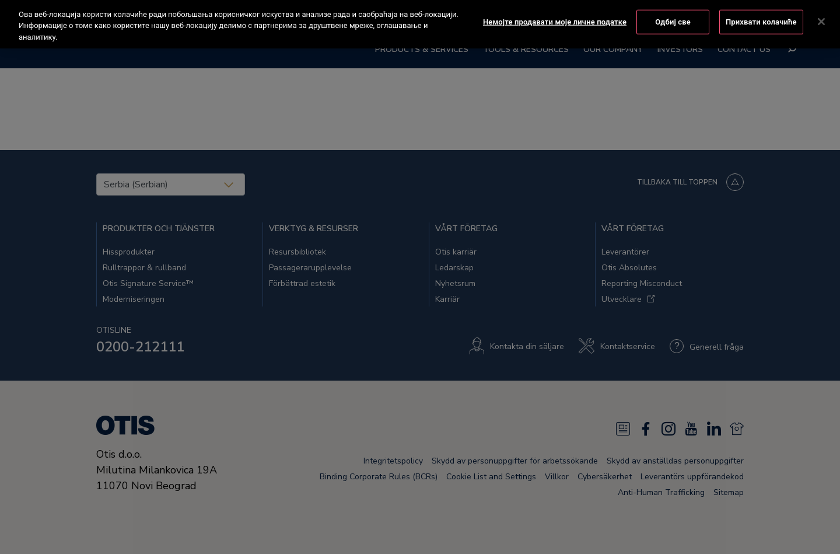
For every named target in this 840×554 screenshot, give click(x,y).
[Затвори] (821, 13)
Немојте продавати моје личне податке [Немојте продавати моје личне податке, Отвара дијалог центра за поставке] (554, 13)
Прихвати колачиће (761, 13)
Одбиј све (673, 13)
